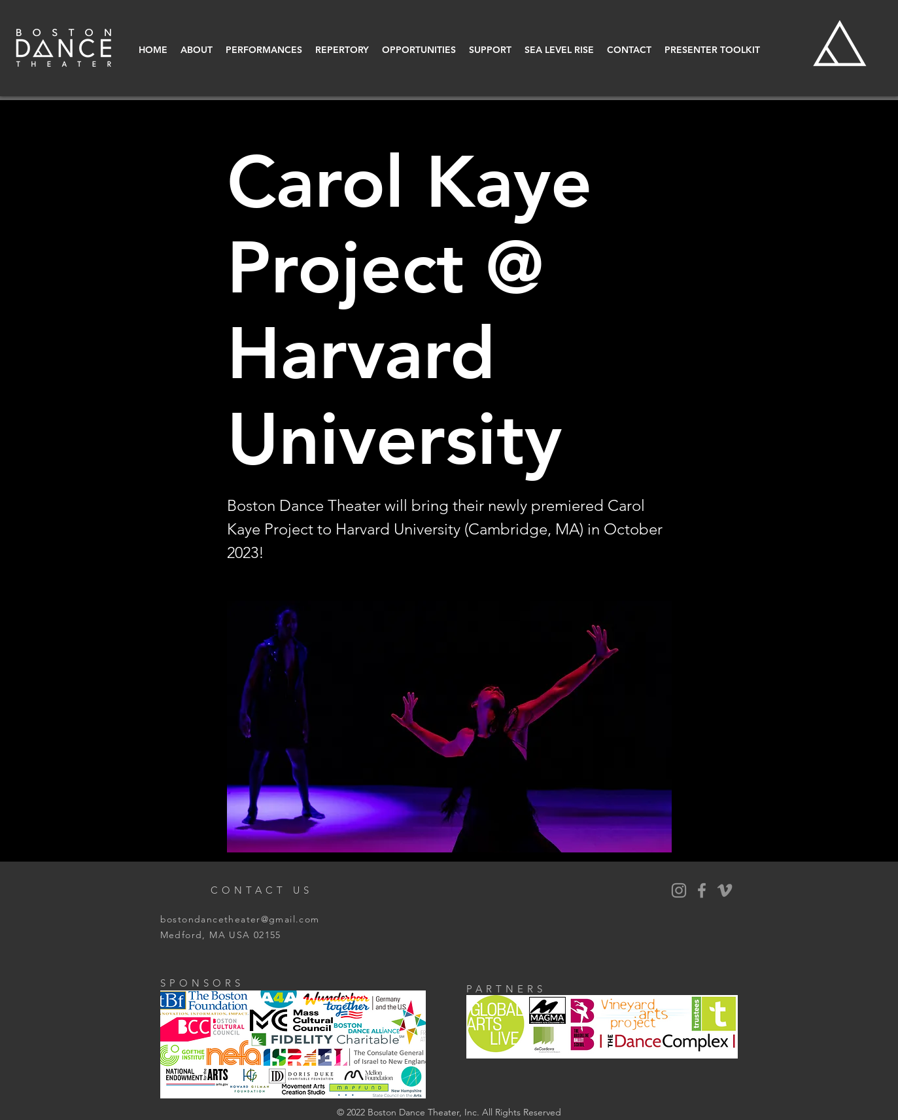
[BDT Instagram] (679, 890)
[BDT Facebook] (702, 890)
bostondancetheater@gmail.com (240, 919)
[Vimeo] (724, 890)
